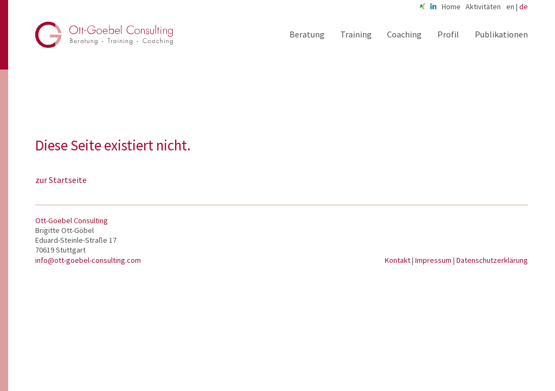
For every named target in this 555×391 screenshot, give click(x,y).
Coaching (404, 34)
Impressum (434, 260)
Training (356, 34)
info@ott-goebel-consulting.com (88, 260)
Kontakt (398, 260)
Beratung (307, 34)
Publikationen (501, 34)
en (510, 6)
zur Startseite (61, 179)
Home (451, 6)
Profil (448, 34)
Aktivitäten (483, 6)
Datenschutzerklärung (492, 260)
